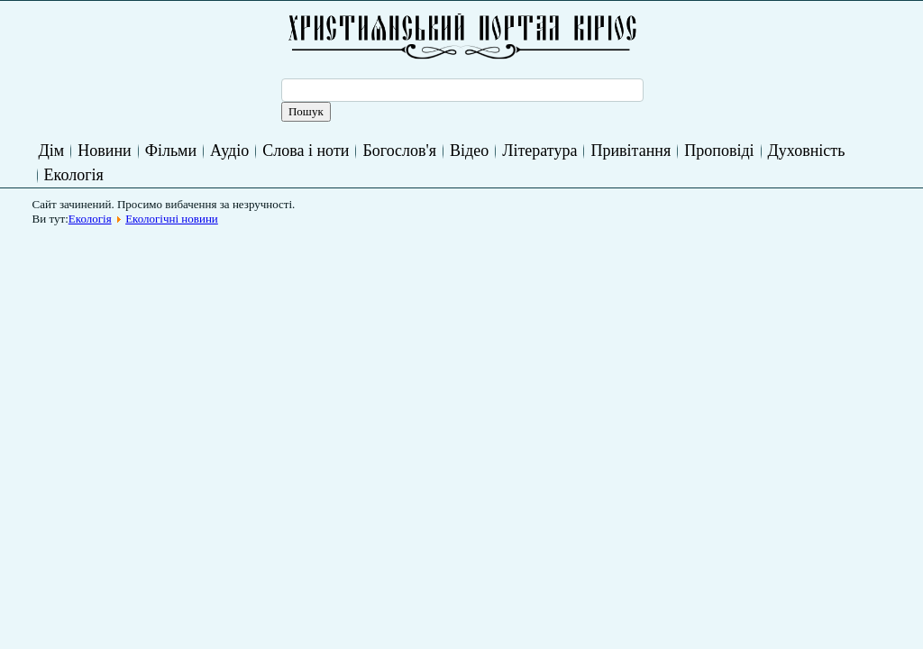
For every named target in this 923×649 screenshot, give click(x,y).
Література (539, 151)
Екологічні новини (171, 218)
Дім (52, 151)
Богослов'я (399, 151)
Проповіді (719, 151)
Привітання (630, 151)
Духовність (806, 151)
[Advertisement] (368, 274)
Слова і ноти (305, 151)
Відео (469, 151)
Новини (104, 151)
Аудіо (229, 151)
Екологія (74, 175)
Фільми (170, 151)
